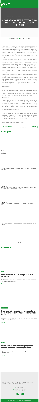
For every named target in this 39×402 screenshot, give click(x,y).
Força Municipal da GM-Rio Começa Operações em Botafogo (16, 152)
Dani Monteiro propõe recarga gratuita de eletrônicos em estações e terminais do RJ (18, 313)
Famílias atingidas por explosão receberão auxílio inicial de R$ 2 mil (18, 168)
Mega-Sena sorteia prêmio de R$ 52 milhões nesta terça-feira (18, 204)
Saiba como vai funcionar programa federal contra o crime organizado (17, 347)
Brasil (2, 271)
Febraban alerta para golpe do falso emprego (17, 275)
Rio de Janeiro (4, 308)
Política (3, 342)
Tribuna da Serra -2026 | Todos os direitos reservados (19, 400)
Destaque (4, 151)
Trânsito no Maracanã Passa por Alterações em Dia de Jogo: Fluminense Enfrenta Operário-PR (18, 188)
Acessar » (3, 283)
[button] (1, 5)
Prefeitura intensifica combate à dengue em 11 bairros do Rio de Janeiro (18, 223)
